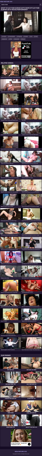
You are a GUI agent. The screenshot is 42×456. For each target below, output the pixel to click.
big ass (23, 39)
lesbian (26, 36)
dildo (11, 39)
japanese (5, 39)
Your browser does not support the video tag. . (21, 23)
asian (36, 36)
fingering (20, 36)
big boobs (17, 39)
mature (4, 36)
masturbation (12, 36)
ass (31, 36)
